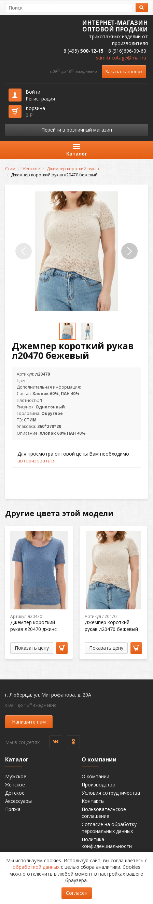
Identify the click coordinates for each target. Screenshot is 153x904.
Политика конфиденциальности (107, 842)
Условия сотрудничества (111, 793)
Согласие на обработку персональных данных (109, 827)
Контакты (93, 801)
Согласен (76, 893)
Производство (98, 784)
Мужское (15, 776)
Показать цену (32, 648)
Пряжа (12, 809)
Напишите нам (29, 721)
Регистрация (40, 98)
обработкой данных (36, 867)
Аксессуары (18, 801)
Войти (33, 92)
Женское (31, 169)
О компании (95, 776)
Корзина (35, 112)
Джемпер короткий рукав (73, 169)
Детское (15, 793)
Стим (10, 169)
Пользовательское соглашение (104, 812)
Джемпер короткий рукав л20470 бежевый (111, 625)
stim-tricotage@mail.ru (121, 57)
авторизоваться (36, 460)
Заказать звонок (124, 71)
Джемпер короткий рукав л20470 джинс (33, 625)
